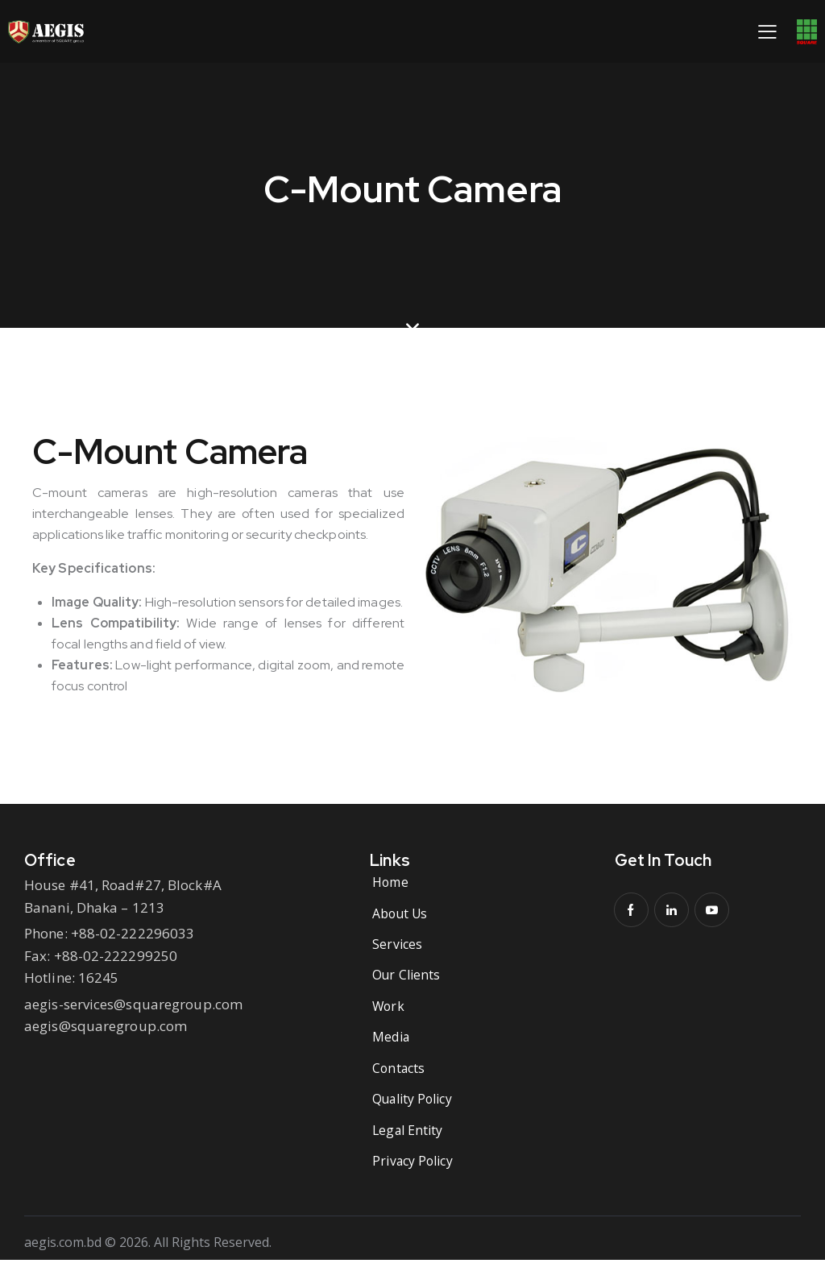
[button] (767, 30)
